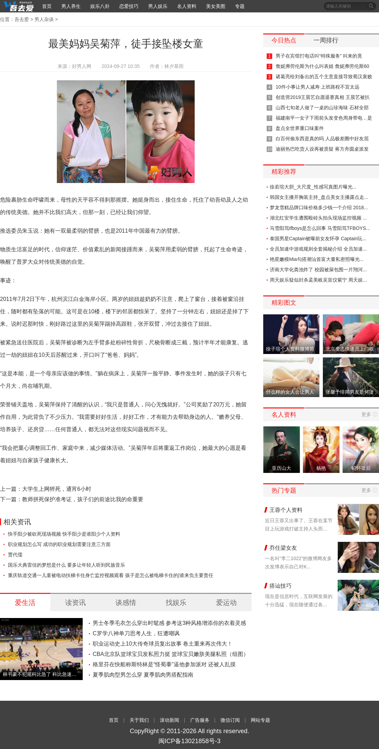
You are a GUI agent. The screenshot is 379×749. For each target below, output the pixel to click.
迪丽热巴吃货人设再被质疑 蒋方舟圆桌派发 (322, 149)
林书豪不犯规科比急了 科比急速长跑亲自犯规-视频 (41, 674)
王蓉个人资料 (286, 510)
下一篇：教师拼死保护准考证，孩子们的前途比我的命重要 (71, 499)
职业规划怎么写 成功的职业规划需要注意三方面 (59, 544)
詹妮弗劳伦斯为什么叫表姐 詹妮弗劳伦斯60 (322, 66)
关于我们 (139, 720)
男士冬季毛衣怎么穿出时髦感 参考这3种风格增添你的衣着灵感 (169, 623)
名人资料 (186, 6)
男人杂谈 (44, 19)
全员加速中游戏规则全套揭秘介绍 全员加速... (318, 249)
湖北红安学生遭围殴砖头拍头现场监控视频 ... (318, 218)
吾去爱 (21, 19)
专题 (240, 6)
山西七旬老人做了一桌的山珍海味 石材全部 (322, 107)
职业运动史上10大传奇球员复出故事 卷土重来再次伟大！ (163, 644)
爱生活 (25, 602)
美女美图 (215, 6)
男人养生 (71, 6)
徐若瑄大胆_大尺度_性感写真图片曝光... (313, 187)
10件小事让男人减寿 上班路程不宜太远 (317, 87)
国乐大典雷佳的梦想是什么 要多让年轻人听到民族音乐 (66, 565)
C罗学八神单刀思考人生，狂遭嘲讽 (136, 633)
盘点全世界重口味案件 (300, 128)
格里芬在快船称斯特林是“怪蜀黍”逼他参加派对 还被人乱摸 (164, 664)
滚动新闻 (169, 720)
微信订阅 (230, 720)
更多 (366, 414)
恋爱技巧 (129, 6)
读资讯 (75, 602)
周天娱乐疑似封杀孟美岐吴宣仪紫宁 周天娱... (318, 280)
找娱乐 (176, 602)
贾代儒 (15, 554)
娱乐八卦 (100, 6)
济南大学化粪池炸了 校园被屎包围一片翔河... (318, 269)
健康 (49, 460)
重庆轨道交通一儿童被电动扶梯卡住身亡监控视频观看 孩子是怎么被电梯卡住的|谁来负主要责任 (110, 575)
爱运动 (226, 602)
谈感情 (125, 602)
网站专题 (260, 720)
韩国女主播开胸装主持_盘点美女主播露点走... (319, 197)
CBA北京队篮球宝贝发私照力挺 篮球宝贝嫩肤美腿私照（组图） (171, 654)
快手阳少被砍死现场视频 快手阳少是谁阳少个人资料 (64, 534)
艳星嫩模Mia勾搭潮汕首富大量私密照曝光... (316, 259)
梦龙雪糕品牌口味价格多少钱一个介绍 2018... (319, 207)
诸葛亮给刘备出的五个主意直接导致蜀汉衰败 (324, 76)
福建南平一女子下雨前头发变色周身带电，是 (324, 118)
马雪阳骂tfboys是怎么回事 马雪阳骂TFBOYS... (320, 228)
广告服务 (199, 720)
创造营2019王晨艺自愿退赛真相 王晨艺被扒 (323, 97)
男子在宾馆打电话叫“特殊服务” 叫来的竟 (319, 56)
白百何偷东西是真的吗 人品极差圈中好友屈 (322, 138)
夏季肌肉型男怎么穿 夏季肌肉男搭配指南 (143, 675)
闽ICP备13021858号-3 (189, 741)
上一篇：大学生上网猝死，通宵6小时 (45, 489)
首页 (47, 6)
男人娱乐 (157, 6)
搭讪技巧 (280, 586)
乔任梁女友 (283, 548)
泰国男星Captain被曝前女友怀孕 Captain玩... (318, 238)
